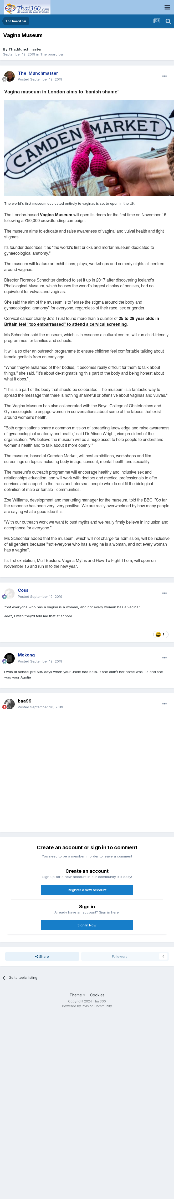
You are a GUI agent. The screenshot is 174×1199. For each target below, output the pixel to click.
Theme (77, 995)
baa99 (25, 701)
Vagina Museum (56, 215)
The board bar (52, 54)
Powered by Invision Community (87, 1006)
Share (42, 956)
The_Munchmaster (25, 49)
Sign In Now (87, 925)
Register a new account (87, 890)
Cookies (97, 995)
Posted (40, 79)
